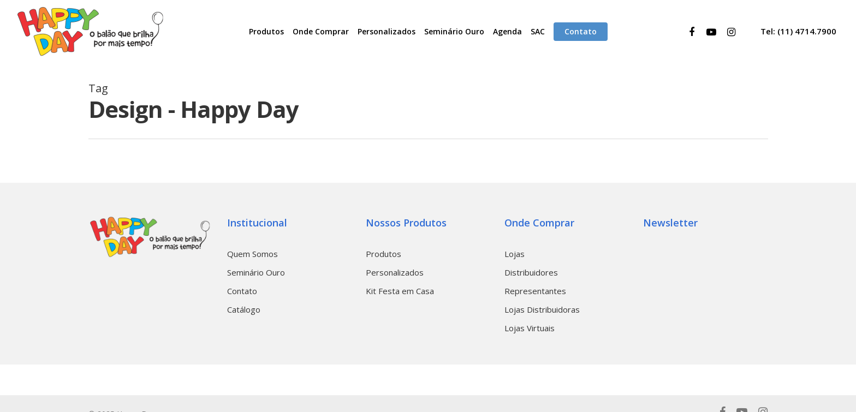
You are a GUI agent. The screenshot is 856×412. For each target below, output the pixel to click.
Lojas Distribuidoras (542, 309)
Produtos (383, 253)
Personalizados (395, 272)
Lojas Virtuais (529, 328)
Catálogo (243, 309)
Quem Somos (252, 253)
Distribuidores (531, 272)
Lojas (514, 253)
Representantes (535, 290)
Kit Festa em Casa (400, 290)
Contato (242, 290)
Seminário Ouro (256, 272)
